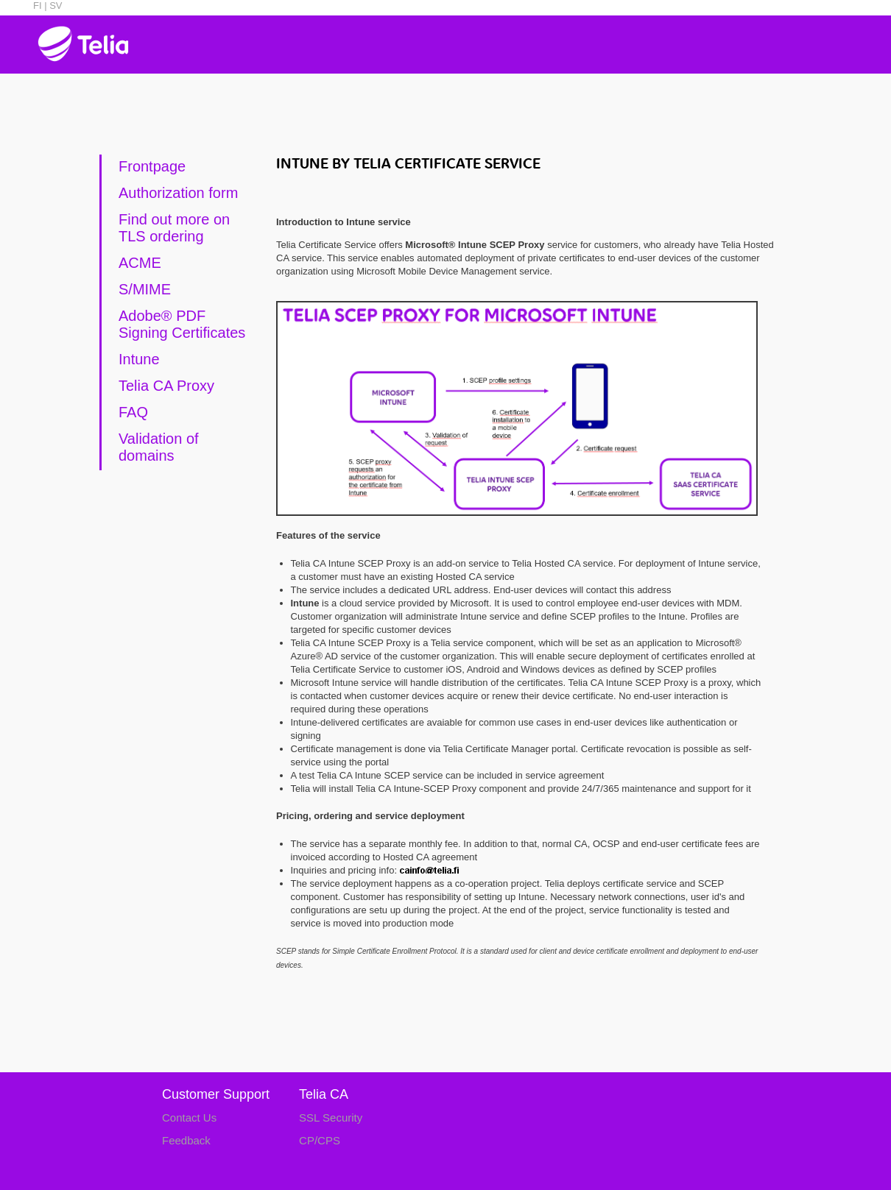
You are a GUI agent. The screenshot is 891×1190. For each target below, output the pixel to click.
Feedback (186, 1140)
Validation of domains (159, 447)
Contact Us (189, 1117)
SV (55, 5)
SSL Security (330, 1117)
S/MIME (145, 289)
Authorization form (178, 193)
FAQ (133, 412)
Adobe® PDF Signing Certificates (182, 324)
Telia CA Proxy (166, 386)
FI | (40, 5)
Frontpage (152, 166)
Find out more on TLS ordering (174, 227)
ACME (140, 263)
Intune (139, 359)
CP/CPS (319, 1140)
